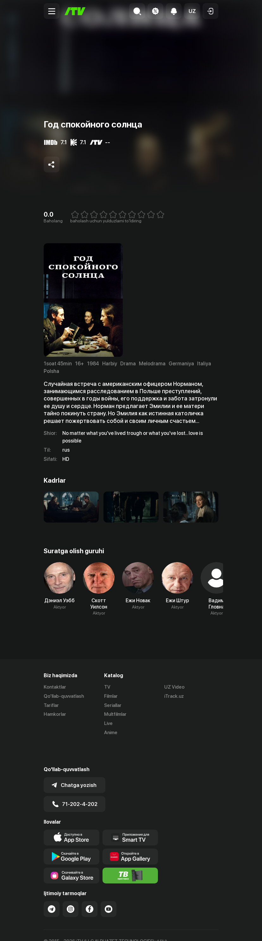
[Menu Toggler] (51, 11)
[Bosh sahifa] (75, 11)
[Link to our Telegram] (51, 886)
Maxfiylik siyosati (104, 929)
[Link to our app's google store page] (71, 834)
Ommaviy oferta (61, 929)
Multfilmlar (115, 714)
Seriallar (113, 705)
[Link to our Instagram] (70, 886)
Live (108, 723)
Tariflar (51, 705)
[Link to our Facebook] (89, 886)
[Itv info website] (130, 853)
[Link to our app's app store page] (71, 815)
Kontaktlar (55, 687)
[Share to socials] (51, 164)
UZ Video (174, 687)
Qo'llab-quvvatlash (64, 696)
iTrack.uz (174, 696)
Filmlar (111, 696)
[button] (192, 11)
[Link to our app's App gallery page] (130, 834)
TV (107, 687)
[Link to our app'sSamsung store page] (71, 853)
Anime (110, 732)
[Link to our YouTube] (108, 886)
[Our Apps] (130, 815)
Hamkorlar (55, 714)
